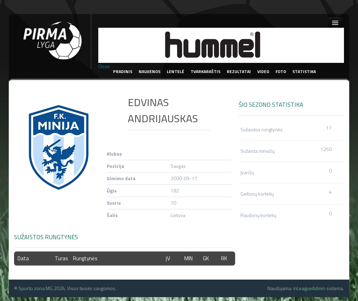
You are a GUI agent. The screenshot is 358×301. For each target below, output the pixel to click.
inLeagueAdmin (309, 288)
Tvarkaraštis (205, 71)
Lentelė (175, 71)
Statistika (304, 71)
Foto (281, 71)
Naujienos (149, 71)
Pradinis (122, 71)
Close (104, 66)
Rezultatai (239, 71)
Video (263, 71)
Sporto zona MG (36, 288)
